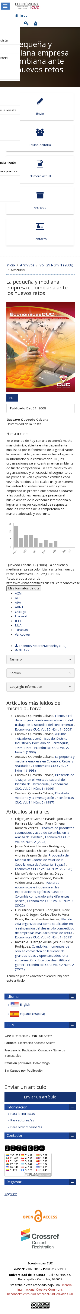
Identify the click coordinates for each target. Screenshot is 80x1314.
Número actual (40, 169)
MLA (18, 625)
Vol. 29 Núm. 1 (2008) (56, 265)
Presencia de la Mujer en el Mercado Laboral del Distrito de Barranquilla (44, 779)
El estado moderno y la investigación (42, 795)
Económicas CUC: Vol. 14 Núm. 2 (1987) (44, 799)
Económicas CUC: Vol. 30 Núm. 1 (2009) (43, 729)
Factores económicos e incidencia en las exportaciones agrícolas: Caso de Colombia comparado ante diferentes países (42, 891)
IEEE (18, 621)
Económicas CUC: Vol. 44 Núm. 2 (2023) (42, 839)
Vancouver (22, 634)
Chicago (20, 611)
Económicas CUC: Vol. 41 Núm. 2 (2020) (43, 869)
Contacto (40, 232)
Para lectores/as (22, 1113)
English (19, 1005)
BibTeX (22, 650)
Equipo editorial (40, 138)
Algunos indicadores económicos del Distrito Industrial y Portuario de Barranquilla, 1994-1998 (42, 740)
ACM (18, 593)
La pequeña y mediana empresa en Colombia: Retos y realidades (45, 761)
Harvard (21, 616)
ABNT (19, 607)
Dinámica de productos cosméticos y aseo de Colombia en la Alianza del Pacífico (44, 832)
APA (18, 602)
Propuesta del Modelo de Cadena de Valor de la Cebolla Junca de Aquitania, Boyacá (42, 859)
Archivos (40, 200)
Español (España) (27, 1014)
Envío (40, 106)
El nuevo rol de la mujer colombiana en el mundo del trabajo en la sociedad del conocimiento (44, 720)
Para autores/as (21, 1120)
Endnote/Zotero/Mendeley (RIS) (40, 645)
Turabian (21, 630)
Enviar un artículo (40, 1097)
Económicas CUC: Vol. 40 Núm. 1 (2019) (43, 937)
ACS (17, 598)
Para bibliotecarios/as (25, 1127)
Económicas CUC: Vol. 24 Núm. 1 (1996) (41, 786)
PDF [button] (12, 398)
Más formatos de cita (23, 588)
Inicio (21, 15)
